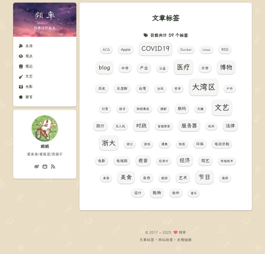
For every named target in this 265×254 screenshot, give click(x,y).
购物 (157, 192)
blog (104, 67)
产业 (144, 68)
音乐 (194, 193)
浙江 (130, 144)
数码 (182, 108)
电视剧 (121, 161)
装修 (225, 178)
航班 (164, 178)
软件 (175, 193)
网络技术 (227, 161)
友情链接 (184, 240)
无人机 (120, 126)
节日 (204, 177)
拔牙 (122, 109)
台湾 (142, 88)
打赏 (105, 109)
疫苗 (143, 160)
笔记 (25, 66)
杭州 (211, 126)
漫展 (164, 144)
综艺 (205, 160)
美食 (126, 177)
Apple (126, 49)
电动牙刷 (221, 144)
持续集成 (143, 109)
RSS (224, 49)
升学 (205, 68)
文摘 (200, 109)
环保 (199, 144)
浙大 (109, 143)
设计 (138, 193)
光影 (25, 86)
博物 (226, 67)
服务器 (189, 125)
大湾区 (204, 87)
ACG (106, 50)
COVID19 (155, 48)
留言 (25, 97)
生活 (25, 46)
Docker (186, 50)
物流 (182, 144)
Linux (206, 50)
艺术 (183, 177)
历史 (102, 88)
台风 (160, 89)
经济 (184, 160)
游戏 (147, 144)
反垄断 (122, 88)
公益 (162, 68)
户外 (230, 89)
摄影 (163, 109)
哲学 (177, 89)
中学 (125, 68)
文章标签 (146, 240)
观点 (25, 56)
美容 (106, 178)
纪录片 (163, 161)
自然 (146, 178)
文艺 (25, 76)
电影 (101, 161)
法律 (230, 125)
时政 (141, 125)
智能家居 (164, 126)
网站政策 (165, 240)
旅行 (100, 125)
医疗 (183, 67)
